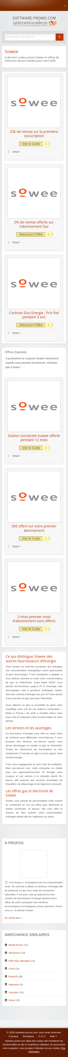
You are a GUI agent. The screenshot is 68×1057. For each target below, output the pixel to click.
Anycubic (13, 992)
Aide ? (53, 1036)
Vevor (12, 1000)
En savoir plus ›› (13, 917)
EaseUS (13, 976)
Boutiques (28, 1036)
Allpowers (14, 984)
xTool (11, 968)
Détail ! (14, 151)
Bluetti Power (16, 945)
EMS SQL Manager (19, 960)
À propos (13, 1036)
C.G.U (41, 1036)
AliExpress (14, 952)
